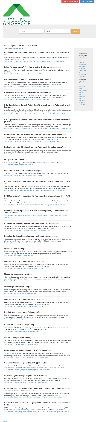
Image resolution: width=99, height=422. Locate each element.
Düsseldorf (82, 96)
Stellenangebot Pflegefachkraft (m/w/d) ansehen (18, 164)
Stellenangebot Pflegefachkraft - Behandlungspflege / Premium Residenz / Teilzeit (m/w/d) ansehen (34, 61)
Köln (80, 88)
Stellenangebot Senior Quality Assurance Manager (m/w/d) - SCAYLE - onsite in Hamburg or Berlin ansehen (36, 411)
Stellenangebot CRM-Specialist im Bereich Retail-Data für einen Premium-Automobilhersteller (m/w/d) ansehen (37, 114)
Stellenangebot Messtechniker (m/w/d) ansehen (18, 255)
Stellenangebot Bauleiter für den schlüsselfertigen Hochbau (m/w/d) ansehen (27, 230)
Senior (81, 59)
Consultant (82, 66)
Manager (82, 68)
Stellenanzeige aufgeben (70, 1)
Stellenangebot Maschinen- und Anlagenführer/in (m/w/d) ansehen (24, 268)
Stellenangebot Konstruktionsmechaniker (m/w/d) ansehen (21, 331)
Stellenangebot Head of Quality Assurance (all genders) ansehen (23, 319)
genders (81, 63)
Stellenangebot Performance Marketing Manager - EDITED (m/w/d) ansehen (27, 357)
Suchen (76, 31)
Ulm (80, 94)
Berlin (81, 98)
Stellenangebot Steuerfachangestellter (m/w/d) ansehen (21, 344)
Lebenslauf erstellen (87, 1)
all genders (82, 64)
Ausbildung (82, 70)
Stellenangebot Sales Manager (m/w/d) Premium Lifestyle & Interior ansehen (27, 74)
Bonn (81, 92)
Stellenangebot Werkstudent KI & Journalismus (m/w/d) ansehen (23, 175)
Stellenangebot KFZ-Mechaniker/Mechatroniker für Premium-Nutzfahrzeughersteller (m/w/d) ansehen (34, 190)
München (82, 102)
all (80, 61)
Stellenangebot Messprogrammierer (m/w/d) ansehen (20, 281)
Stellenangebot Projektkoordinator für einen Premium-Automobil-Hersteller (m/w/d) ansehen (31, 141)
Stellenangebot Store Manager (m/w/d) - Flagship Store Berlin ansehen (25, 382)
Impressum (6, 421)
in (80, 72)
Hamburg (82, 100)
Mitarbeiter (82, 74)
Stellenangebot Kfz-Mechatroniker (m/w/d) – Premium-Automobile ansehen (26, 86)
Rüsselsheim (83, 90)
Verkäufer (82, 76)
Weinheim (82, 104)
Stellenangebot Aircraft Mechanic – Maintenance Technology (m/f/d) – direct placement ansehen (33, 397)
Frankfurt (82, 87)
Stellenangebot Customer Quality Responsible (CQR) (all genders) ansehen (27, 369)
